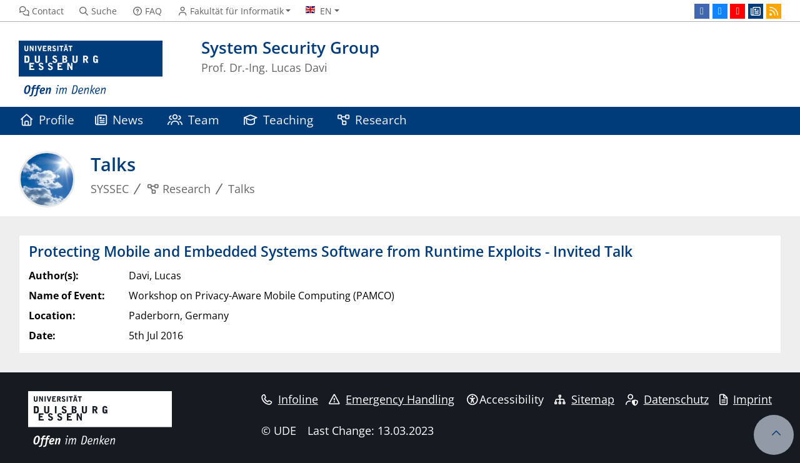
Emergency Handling (391, 399)
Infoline (289, 399)
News (119, 119)
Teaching (279, 119)
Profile (47, 119)
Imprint (745, 399)
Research (373, 119)
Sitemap (584, 399)
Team (194, 119)
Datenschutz (667, 399)
